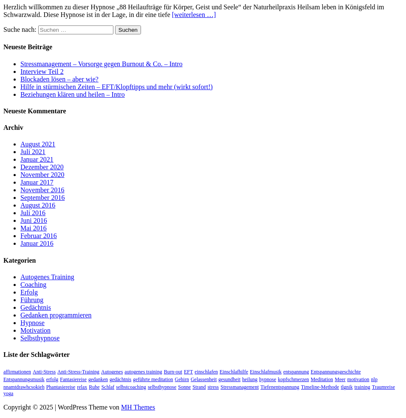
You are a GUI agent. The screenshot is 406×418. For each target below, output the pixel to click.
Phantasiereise (61, 387)
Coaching (33, 284)
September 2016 (42, 197)
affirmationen (17, 372)
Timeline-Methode (320, 387)
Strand (199, 387)
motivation (358, 379)
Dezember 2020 (42, 167)
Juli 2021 (32, 151)
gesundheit (229, 379)
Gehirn (182, 379)
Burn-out (173, 372)
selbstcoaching (131, 387)
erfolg (52, 379)
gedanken (98, 379)
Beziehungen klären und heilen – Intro (72, 94)
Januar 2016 (37, 243)
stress (213, 387)
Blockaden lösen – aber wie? (59, 79)
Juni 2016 (33, 220)
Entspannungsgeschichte (336, 372)
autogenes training (143, 372)
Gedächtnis (35, 307)
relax (82, 387)
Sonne (184, 387)
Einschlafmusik (266, 372)
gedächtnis (120, 379)
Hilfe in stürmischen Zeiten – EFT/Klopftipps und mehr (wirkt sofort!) (116, 86)
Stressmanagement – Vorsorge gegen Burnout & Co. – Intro (101, 63)
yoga (8, 393)
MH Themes (138, 407)
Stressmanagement (239, 387)
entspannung (296, 372)
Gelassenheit (204, 379)
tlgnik (346, 387)
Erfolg (29, 292)
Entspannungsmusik (24, 379)
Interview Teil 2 (42, 71)
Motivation (35, 330)
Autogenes (112, 372)
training (362, 387)
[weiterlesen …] (194, 14)
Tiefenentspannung (279, 387)
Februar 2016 (38, 235)
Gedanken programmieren (55, 315)
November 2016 (42, 190)
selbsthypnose (162, 387)
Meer (340, 379)
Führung (31, 299)
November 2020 (42, 174)
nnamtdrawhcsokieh (24, 387)
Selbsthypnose (39, 338)
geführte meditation (153, 379)
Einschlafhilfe (234, 372)
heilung (249, 379)
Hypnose (32, 322)
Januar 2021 (37, 159)
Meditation (322, 379)
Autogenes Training (47, 277)
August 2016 (37, 205)
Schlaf (108, 387)
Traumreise (383, 387)
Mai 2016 (33, 228)
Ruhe (94, 387)
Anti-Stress (44, 372)
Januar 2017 (37, 182)
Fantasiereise (73, 379)
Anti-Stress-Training (78, 372)
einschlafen (206, 372)
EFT (188, 372)
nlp (374, 379)
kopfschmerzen (293, 379)
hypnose (267, 379)
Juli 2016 (32, 212)
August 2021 (37, 144)
